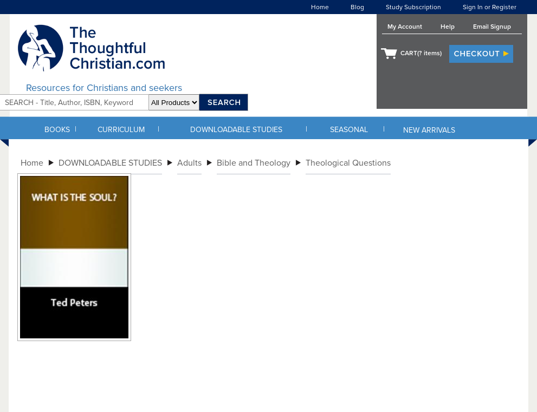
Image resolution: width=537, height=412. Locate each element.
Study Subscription (413, 7)
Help (448, 26)
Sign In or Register (489, 7)
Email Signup (492, 26)
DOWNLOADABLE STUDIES (236, 129)
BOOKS (57, 129)
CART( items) (421, 53)
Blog (357, 7)
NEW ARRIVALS (429, 130)
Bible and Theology (253, 163)
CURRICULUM (121, 129)
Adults (189, 163)
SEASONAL (349, 129)
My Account (404, 26)
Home (320, 7)
